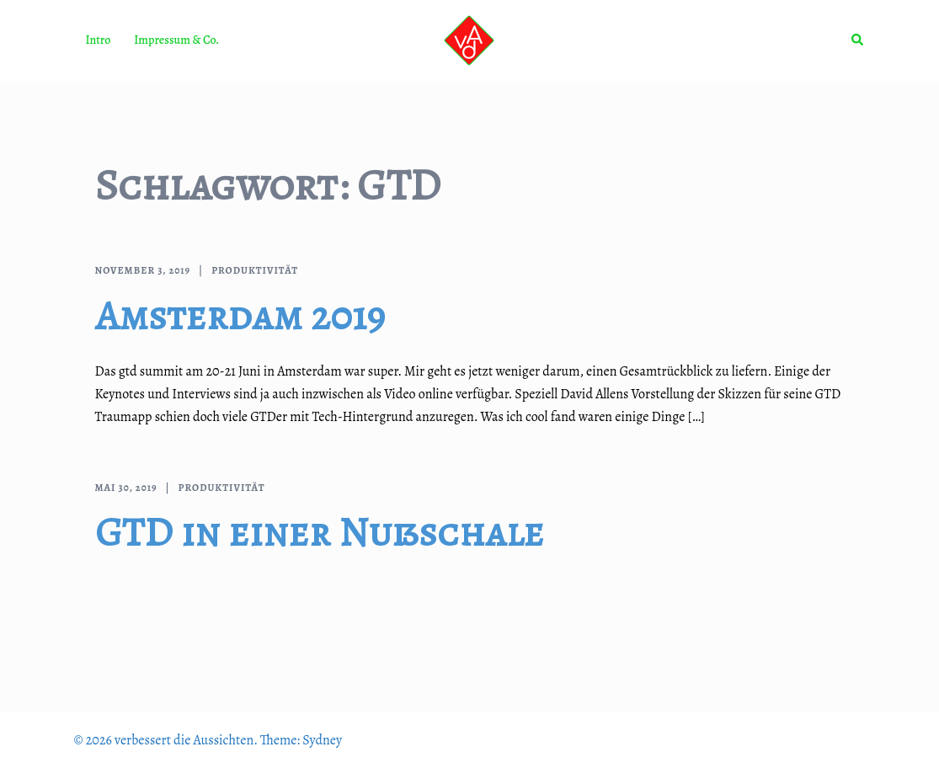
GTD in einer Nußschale (319, 532)
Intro (98, 40)
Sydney (322, 740)
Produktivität (254, 270)
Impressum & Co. (176, 40)
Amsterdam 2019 (240, 316)
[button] (858, 40)
